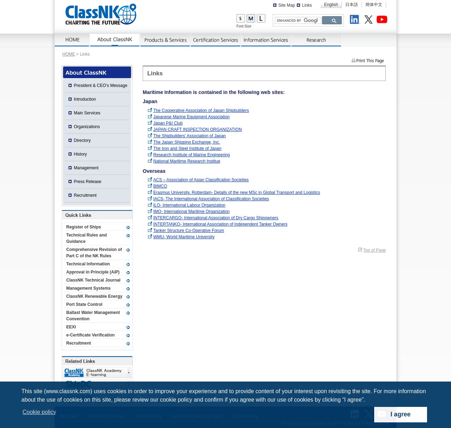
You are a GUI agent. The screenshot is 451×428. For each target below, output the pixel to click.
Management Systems (88, 288)
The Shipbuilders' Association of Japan (189, 135)
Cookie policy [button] (39, 412)
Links (307, 5)
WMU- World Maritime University (184, 236)
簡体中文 (373, 4)
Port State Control (84, 304)
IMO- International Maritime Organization (191, 211)
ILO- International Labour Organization (189, 205)
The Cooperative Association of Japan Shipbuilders (201, 110)
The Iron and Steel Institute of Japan (187, 148)
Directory (82, 140)
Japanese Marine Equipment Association (191, 116)
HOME (68, 54)
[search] (297, 20)
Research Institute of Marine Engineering (191, 154)
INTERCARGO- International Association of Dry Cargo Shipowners (215, 217)
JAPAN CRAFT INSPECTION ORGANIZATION (197, 129)
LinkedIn (356, 20)
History (80, 154)
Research (316, 40)
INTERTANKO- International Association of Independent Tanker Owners (220, 224)
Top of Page (374, 250)
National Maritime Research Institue (186, 161)
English (331, 4)
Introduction (85, 99)
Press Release (87, 181)
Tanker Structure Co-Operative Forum (188, 230)
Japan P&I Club (168, 123)
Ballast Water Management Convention (93, 315)
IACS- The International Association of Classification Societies (211, 198)
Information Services (266, 40)
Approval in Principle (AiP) (92, 272)
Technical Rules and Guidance (86, 238)
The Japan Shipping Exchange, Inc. (186, 142)
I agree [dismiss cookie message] (401, 414)
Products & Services (165, 40)
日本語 (351, 4)
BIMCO (160, 186)
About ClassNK (115, 40)
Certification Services (216, 40)
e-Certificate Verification (90, 335)
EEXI (71, 327)
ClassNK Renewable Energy (94, 296)
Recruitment (85, 195)
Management (86, 167)
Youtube (383, 20)
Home (72, 40)
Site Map (286, 5)
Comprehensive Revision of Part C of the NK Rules (94, 252)
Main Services (87, 113)
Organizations (87, 126)
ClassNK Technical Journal (93, 280)
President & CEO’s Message (101, 85)
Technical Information (88, 264)
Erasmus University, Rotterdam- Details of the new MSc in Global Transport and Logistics (236, 192)
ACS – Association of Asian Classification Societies (201, 179)
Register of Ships (83, 227)
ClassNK (101, 14)
